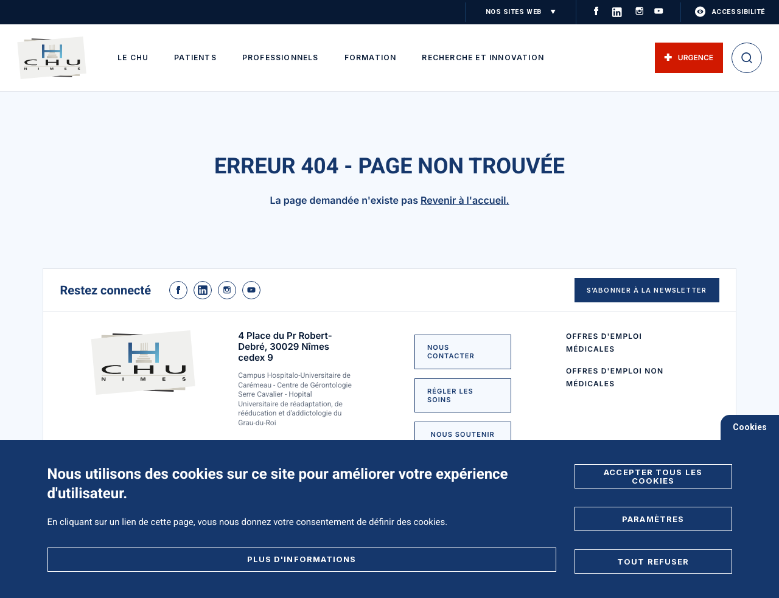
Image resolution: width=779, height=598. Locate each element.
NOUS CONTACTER (451, 351)
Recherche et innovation (483, 57)
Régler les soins (450, 395)
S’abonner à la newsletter (647, 290)
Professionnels (280, 57)
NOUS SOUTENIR (463, 434)
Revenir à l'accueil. (465, 200)
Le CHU (132, 57)
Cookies (750, 427)
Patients (195, 57)
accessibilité (730, 12)
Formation (370, 57)
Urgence (689, 58)
